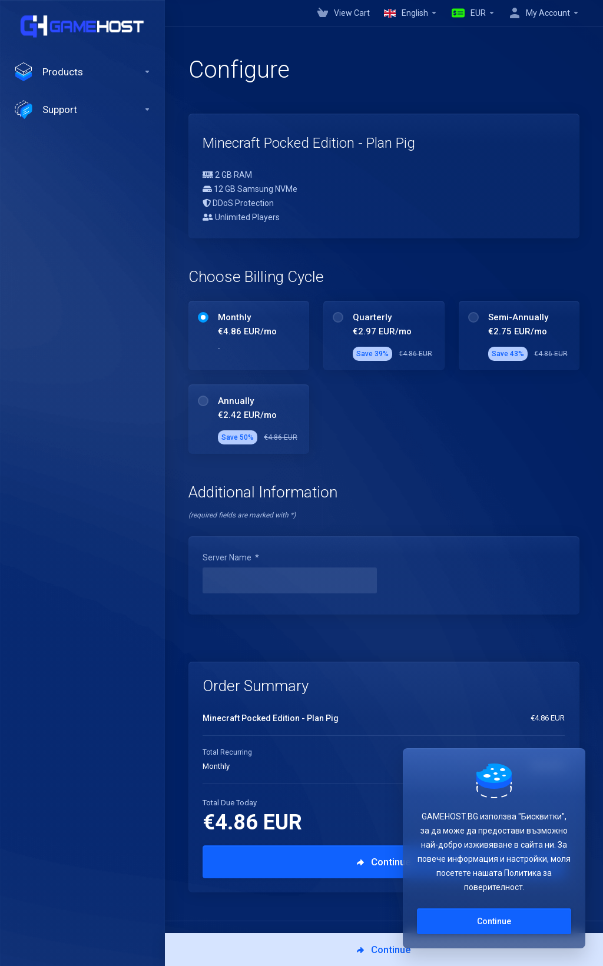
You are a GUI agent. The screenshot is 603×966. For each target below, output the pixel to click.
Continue (494, 921)
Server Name (231, 557)
